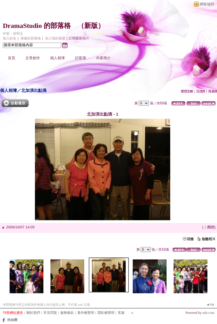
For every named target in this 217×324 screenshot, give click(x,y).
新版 (91, 25)
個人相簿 (57, 58)
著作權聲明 (85, 313)
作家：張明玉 (13, 34)
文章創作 (32, 58)
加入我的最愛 (55, 38)
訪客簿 (80, 58)
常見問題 (50, 313)
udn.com (208, 313)
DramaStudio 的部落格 (37, 25)
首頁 (11, 58)
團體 (210, 227)
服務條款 (67, 313)
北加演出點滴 (33, 90)
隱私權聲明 (106, 313)
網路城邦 (207, 4)
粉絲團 (12, 320)
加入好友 (9, 38)
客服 (121, 313)
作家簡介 (103, 58)
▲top (210, 304)
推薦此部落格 (31, 38)
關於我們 (33, 313)
